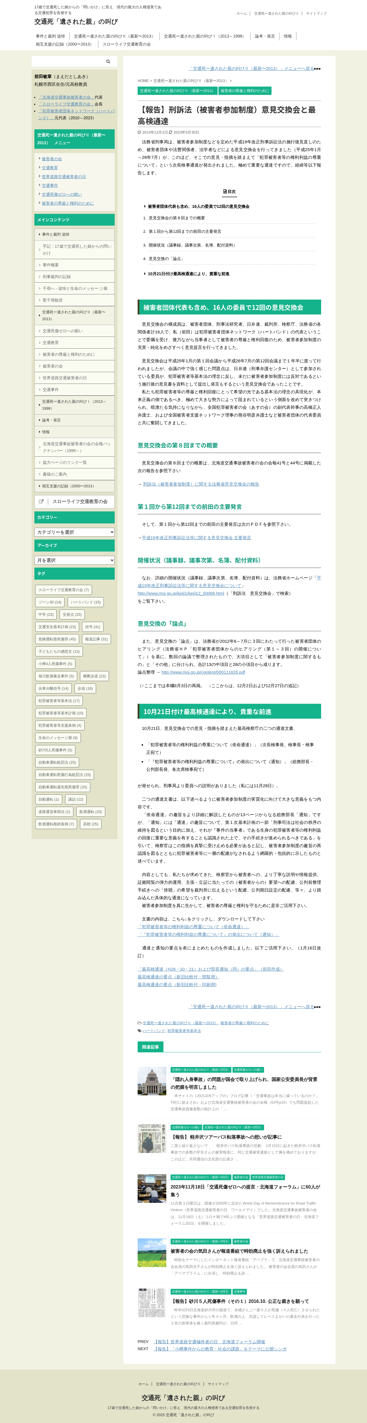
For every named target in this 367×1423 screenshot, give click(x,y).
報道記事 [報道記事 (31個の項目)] (96, 639)
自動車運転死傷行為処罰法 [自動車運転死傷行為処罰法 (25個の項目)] (64, 775)
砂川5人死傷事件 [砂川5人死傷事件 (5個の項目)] (55, 750)
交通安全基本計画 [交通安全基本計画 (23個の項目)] (57, 627)
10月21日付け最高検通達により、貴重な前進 (188, 273)
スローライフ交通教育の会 (127, 44)
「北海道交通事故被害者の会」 (66, 97)
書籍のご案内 (55, 474)
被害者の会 (52, 159)
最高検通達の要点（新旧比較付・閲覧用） (178, 976)
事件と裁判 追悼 (50, 36)
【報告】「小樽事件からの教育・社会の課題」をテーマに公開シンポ (220, 1348)
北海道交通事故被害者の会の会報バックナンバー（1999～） (77, 447)
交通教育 (50, 167)
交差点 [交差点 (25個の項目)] (72, 614)
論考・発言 (265, 36)
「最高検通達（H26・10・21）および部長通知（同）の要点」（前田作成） (211, 969)
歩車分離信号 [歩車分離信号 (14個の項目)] (53, 688)
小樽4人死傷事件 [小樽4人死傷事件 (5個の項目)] (55, 664)
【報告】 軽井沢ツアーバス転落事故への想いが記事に (226, 1137)
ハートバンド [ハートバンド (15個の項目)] (86, 602)
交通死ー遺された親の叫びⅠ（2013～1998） (205, 36)
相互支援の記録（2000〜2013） (65, 44)
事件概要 (51, 265)
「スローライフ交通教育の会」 (66, 104)
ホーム (242, 13)
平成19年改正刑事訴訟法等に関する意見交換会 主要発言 (196, 537)
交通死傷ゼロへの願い (62, 194)
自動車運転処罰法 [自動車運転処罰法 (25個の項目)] (57, 762)
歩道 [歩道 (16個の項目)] (85, 688)
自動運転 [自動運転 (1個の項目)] (48, 799)
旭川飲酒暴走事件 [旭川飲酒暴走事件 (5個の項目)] (56, 676)
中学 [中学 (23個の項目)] (46, 614)
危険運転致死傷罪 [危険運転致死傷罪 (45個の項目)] (57, 639)
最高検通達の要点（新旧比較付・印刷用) (177, 984)
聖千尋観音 (53, 300)
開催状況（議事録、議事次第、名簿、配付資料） (193, 245)
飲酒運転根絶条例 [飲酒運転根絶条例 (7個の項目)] (56, 824)
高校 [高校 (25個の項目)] (90, 824)
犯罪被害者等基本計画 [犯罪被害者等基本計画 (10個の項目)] (60, 713)
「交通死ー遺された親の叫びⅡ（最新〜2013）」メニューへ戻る (251, 68)
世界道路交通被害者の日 (64, 176)
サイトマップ (316, 13)
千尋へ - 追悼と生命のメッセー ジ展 (75, 288)
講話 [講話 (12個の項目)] (75, 799)
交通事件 (50, 185)
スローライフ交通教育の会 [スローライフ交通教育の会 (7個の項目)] (63, 590)
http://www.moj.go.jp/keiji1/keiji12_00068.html (181, 593)
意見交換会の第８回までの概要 (177, 218)
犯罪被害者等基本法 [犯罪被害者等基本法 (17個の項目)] (59, 701)
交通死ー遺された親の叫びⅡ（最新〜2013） (114, 36)
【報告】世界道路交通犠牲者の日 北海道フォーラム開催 (209, 1341)
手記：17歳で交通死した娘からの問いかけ (77, 249)
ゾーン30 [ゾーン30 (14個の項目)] (49, 602)
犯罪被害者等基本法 (184, 1031)
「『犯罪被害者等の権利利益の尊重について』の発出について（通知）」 (209, 934)
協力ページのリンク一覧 (65, 462)
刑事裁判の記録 (57, 276)
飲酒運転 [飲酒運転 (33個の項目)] (90, 812)
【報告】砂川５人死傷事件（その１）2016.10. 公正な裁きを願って (240, 1301)
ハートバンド (154, 1031)
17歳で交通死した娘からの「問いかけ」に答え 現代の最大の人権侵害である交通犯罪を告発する (183, 1408)
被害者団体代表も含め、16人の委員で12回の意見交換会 (198, 206)
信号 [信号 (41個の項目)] (92, 627)
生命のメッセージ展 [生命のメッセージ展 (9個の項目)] (58, 738)
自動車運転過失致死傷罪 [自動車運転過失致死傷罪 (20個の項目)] (62, 787)
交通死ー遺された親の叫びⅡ (276, 13)
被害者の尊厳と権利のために (244, 1023)
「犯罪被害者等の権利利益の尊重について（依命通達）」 (193, 926)
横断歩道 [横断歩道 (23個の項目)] (94, 676)
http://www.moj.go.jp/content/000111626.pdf (203, 672)
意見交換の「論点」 (167, 259)
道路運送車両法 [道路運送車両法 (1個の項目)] (54, 812)
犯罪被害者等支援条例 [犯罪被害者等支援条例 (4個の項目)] (59, 725)
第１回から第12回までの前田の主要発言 (185, 231)
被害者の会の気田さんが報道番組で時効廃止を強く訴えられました (239, 1251)
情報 (288, 36)
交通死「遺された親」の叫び (76, 21)
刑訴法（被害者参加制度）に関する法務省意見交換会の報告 (201, 484)
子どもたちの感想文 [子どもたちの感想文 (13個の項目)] (59, 651)
